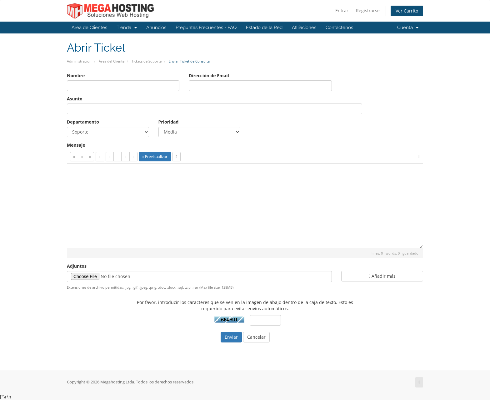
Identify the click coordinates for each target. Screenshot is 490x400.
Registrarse (368, 10)
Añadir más (382, 276)
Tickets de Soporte (147, 61)
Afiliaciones (304, 27)
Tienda (127, 27)
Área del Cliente (111, 61)
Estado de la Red (264, 27)
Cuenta (407, 27)
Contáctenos (339, 27)
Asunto (74, 99)
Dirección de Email (209, 75)
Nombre (76, 75)
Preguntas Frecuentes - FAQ (206, 27)
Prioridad (168, 122)
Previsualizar (154, 156)
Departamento (83, 122)
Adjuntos (77, 266)
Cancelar (256, 337)
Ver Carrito (407, 11)
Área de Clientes (89, 27)
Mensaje (76, 145)
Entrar (341, 10)
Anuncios (156, 27)
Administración (79, 61)
